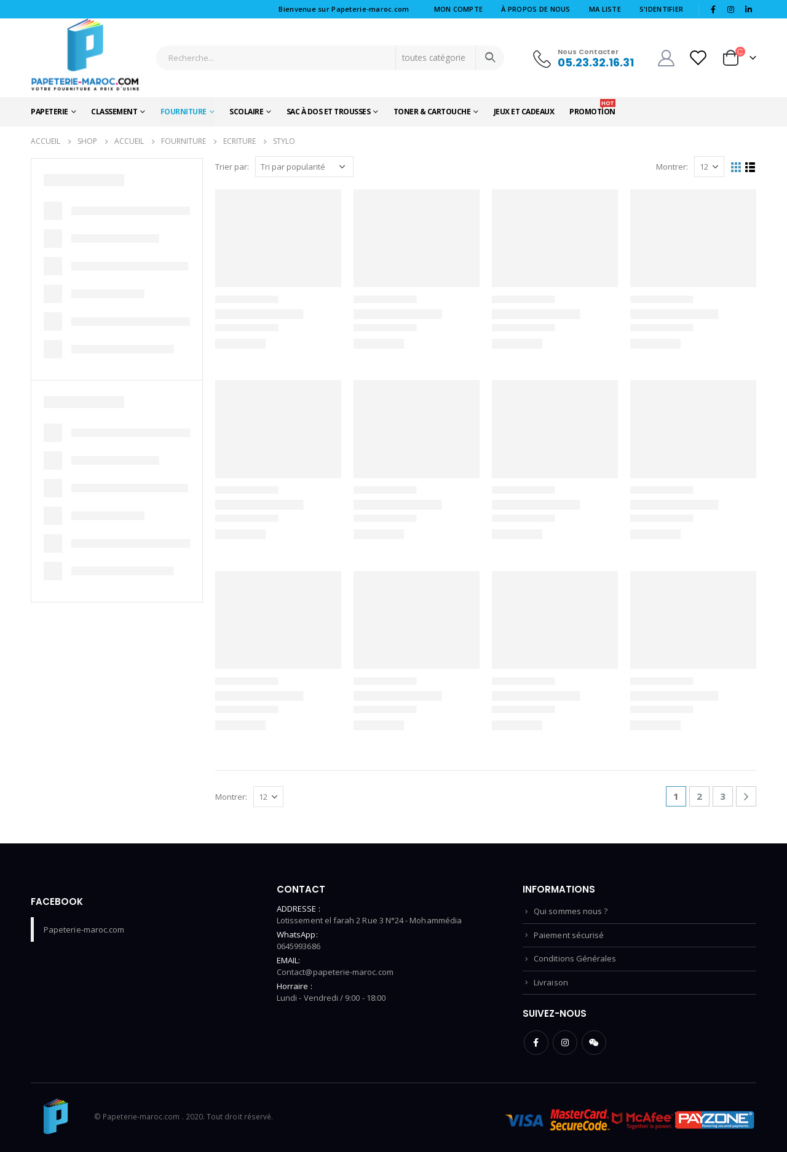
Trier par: (232, 166)
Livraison (551, 982)
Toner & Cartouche (432, 111)
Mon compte (458, 9)
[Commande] (304, 166)
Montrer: (672, 166)
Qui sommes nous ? (570, 911)
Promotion (592, 108)
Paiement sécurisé (569, 935)
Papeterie (49, 111)
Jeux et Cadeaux (524, 111)
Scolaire (246, 111)
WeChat (594, 1042)
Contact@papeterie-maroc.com (335, 971)
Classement (114, 111)
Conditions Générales (575, 958)
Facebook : (536, 1042)
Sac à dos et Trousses (329, 111)
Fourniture (183, 111)
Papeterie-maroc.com (84, 929)
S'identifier (661, 9)
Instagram (565, 1042)
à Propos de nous (535, 9)
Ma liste (605, 9)
